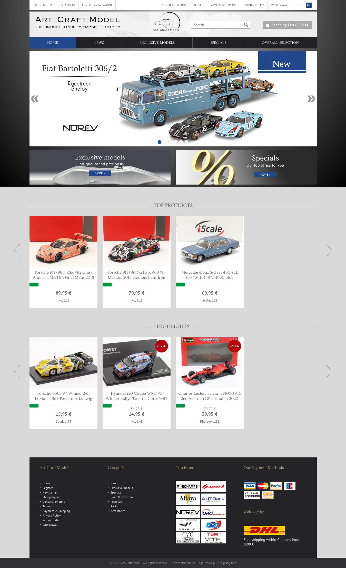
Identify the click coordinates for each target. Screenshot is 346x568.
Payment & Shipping (223, 5)
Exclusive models (157, 43)
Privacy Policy (254, 5)
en (308, 5)
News (99, 43)
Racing (115, 506)
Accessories (118, 511)
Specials (218, 43)
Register (46, 5)
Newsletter (50, 492)
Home (52, 43)
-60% (234, 346)
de (300, 5)
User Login (67, 5)
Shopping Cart (52, 497)
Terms (198, 5)
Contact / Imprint (174, 5)
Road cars (117, 501)
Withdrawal (279, 5)
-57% (161, 346)
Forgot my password (97, 5)
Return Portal (51, 520)
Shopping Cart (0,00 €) (290, 25)
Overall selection (280, 43)
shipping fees (227, 563)
